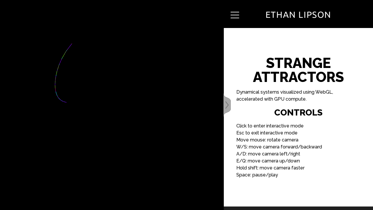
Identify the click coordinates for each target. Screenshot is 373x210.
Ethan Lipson (298, 15)
